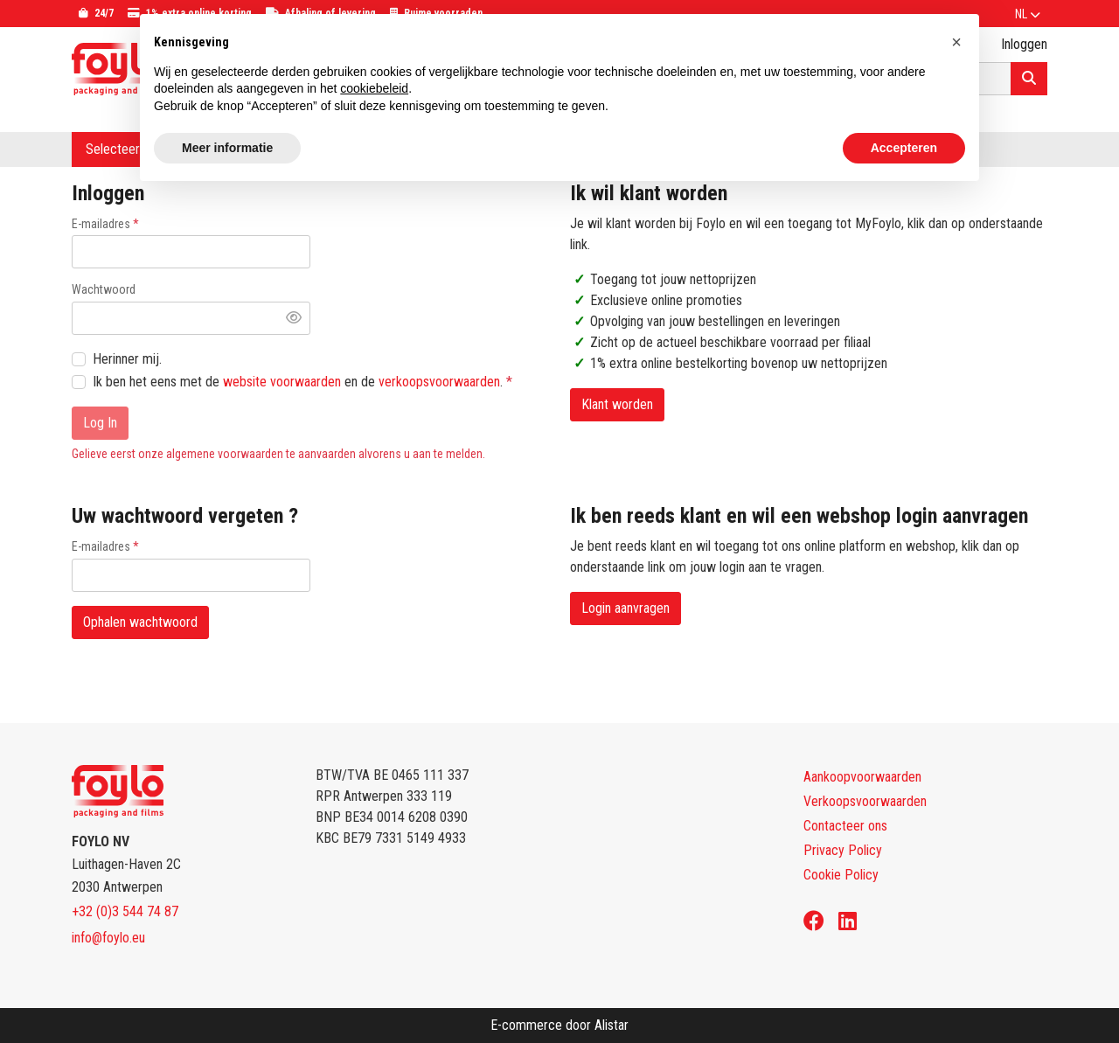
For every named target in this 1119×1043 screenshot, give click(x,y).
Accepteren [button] (904, 148)
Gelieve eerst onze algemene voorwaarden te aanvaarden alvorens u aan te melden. (278, 454)
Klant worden (617, 404)
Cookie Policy (841, 874)
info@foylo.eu (108, 937)
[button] (956, 42)
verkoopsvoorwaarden (439, 381)
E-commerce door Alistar (559, 1025)
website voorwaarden (282, 381)
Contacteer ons (845, 825)
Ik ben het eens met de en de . (299, 381)
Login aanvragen (625, 608)
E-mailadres (101, 224)
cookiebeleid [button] (374, 88)
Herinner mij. (127, 359)
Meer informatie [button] (227, 148)
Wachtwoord (104, 289)
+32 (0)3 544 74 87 (125, 911)
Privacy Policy (842, 850)
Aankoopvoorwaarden (862, 776)
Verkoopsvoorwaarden (865, 801)
